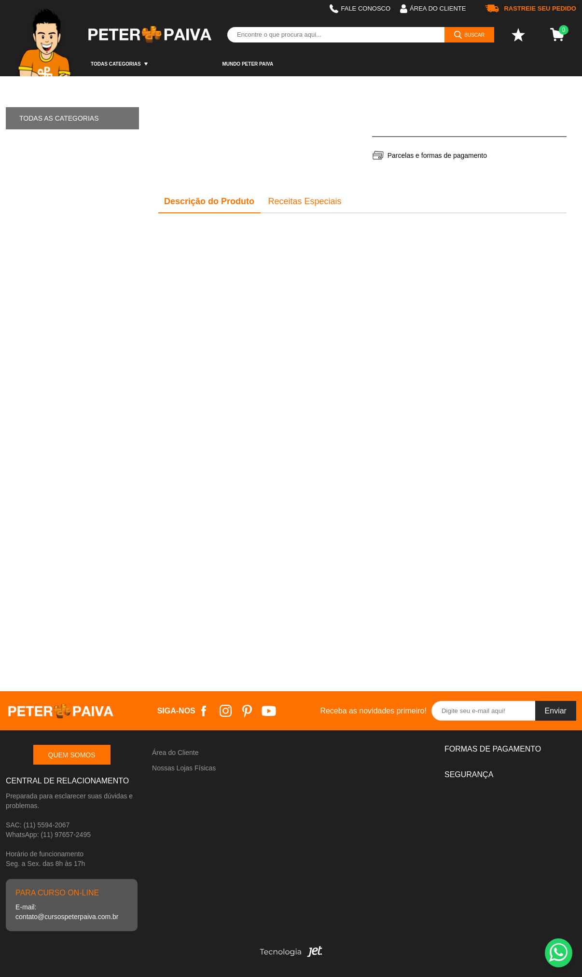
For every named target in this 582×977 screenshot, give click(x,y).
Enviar (556, 711)
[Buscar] (469, 34)
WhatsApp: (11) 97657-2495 (48, 834)
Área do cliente (433, 8)
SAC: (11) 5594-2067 (37, 825)
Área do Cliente (175, 752)
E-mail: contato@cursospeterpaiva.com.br (66, 912)
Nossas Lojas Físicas (184, 768)
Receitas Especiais (304, 201)
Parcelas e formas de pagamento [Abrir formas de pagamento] (437, 155)
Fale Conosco (360, 8)
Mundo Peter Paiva (247, 64)
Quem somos (72, 755)
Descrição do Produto (209, 201)
